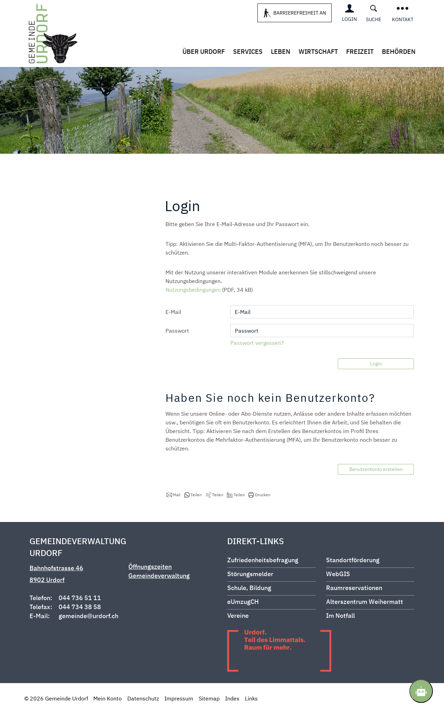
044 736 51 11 (80, 598)
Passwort (177, 330)
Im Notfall (340, 616)
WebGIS (338, 574)
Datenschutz (143, 698)
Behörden (399, 52)
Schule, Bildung (249, 588)
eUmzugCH (243, 602)
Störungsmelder (250, 574)
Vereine (238, 616)
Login (376, 363)
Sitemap (209, 698)
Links (251, 698)
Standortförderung (352, 560)
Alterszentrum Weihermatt (364, 602)
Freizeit (360, 52)
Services (248, 52)
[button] (173, 495)
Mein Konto (107, 698)
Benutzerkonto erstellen (376, 469)
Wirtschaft (318, 52)
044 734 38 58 (80, 607)
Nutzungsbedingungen (193, 289)
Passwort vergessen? (257, 342)
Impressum (178, 698)
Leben (280, 52)
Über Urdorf (203, 52)
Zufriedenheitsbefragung (262, 560)
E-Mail (173, 311)
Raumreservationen (354, 588)
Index (232, 698)
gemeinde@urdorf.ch (88, 616)
